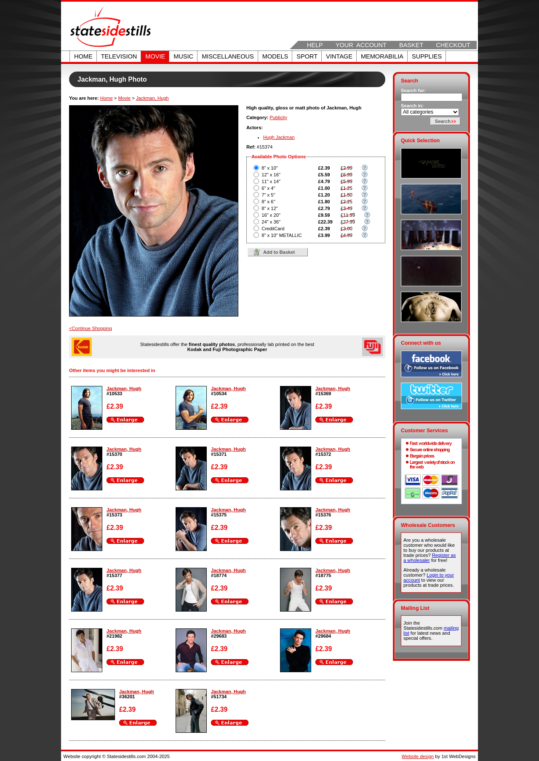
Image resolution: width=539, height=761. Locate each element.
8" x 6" (268, 201)
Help (315, 45)
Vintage (339, 56)
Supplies (427, 56)
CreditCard (272, 228)
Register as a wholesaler (429, 558)
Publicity (278, 117)
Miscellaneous (228, 56)
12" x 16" (270, 174)
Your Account (361, 45)
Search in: (412, 105)
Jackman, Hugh (152, 98)
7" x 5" (268, 194)
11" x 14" (270, 181)
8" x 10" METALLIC (281, 235)
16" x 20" (270, 215)
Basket (411, 45)
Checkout (453, 45)
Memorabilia (382, 56)
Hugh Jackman (279, 137)
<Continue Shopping (90, 328)
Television (119, 56)
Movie (155, 56)
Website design (418, 756)
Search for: (413, 90)
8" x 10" (269, 167)
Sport (307, 56)
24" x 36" (270, 221)
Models (275, 56)
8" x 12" (269, 208)
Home (83, 56)
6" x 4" (268, 188)
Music (183, 56)
